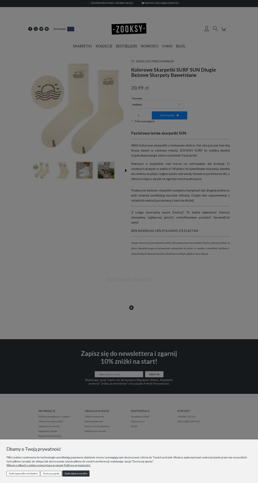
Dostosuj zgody (51, 473)
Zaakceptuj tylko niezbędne (23, 473)
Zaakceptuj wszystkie (75, 473)
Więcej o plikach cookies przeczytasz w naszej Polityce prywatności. (48, 465)
